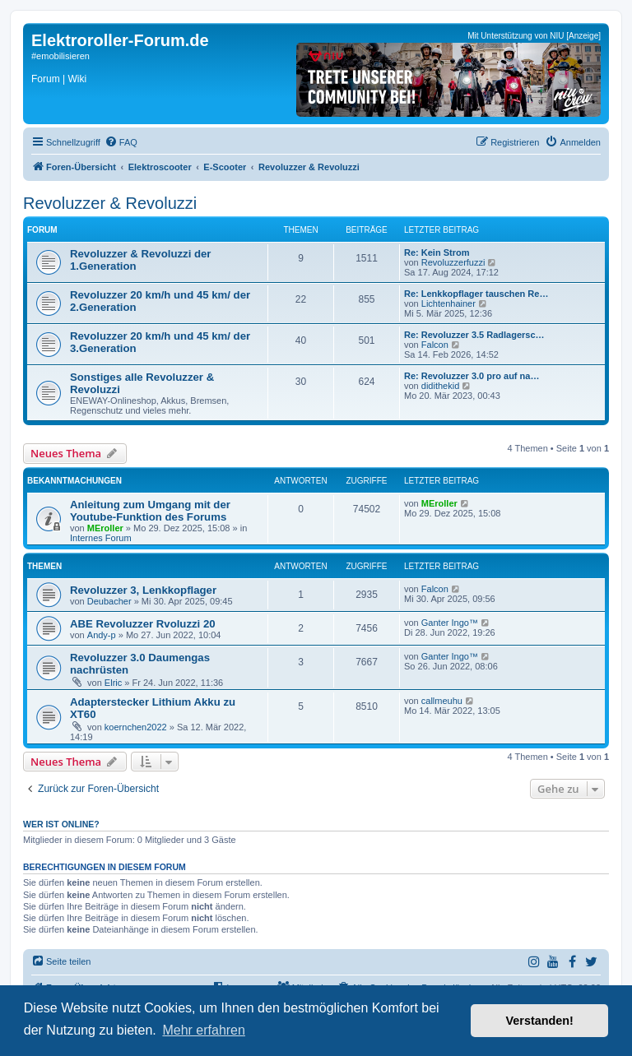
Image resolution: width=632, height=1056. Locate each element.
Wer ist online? (61, 824)
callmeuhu (441, 701)
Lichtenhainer (448, 303)
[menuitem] (121, 142)
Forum (45, 79)
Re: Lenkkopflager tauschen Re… (476, 294)
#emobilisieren (60, 56)
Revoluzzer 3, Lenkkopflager (143, 590)
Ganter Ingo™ (449, 623)
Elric (113, 683)
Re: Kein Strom (436, 252)
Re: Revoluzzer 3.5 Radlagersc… (474, 335)
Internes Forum (101, 538)
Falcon (434, 345)
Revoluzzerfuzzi (453, 262)
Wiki (76, 79)
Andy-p (101, 635)
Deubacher (109, 601)
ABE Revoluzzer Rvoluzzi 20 (143, 624)
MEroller (105, 528)
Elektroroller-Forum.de (120, 40)
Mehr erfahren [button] (203, 1030)
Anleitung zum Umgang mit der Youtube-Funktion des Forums (150, 510)
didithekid (440, 386)
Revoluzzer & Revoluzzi (110, 203)
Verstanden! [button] (540, 1020)
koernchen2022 (136, 727)
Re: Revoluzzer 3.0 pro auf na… (471, 376)
